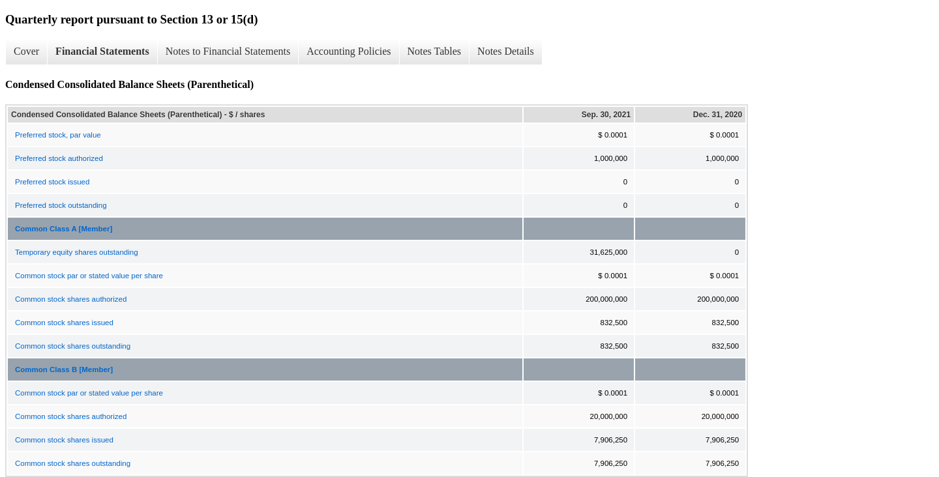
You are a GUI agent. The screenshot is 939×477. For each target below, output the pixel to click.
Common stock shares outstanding (72, 346)
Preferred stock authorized (59, 158)
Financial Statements (102, 51)
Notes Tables (435, 51)
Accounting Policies (348, 51)
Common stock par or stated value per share (89, 276)
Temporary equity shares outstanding (76, 252)
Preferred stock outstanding (61, 205)
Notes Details (505, 51)
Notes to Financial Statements (228, 51)
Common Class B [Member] (64, 369)
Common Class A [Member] (63, 229)
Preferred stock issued (52, 182)
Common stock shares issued (64, 322)
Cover (26, 51)
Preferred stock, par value (58, 135)
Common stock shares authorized (71, 299)
